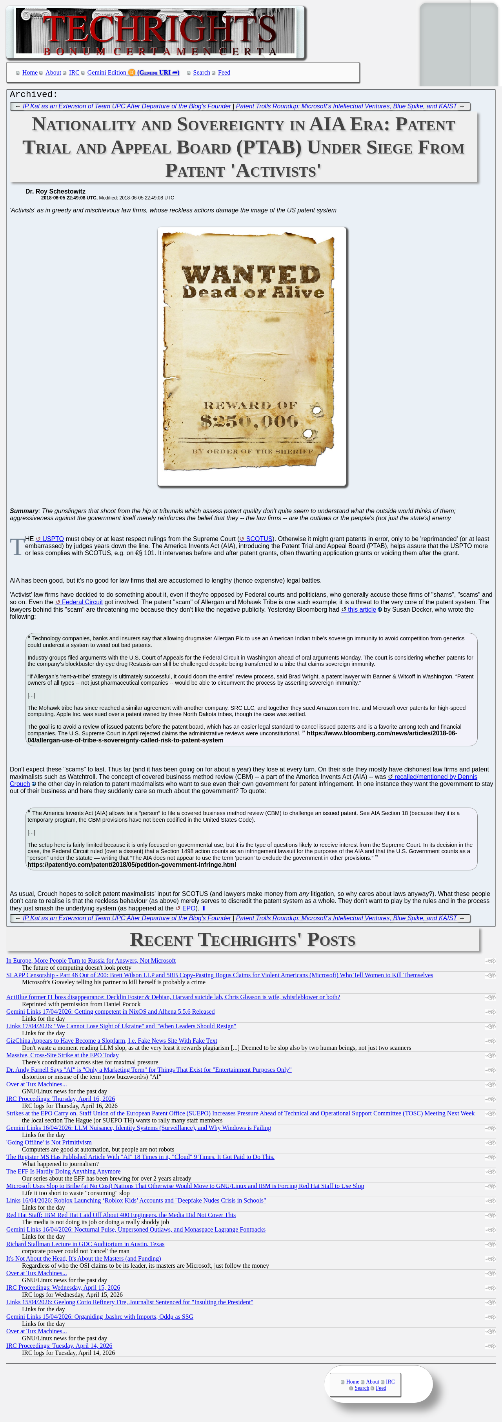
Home (30, 72)
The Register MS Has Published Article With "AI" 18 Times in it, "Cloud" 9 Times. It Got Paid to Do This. (140, 1158)
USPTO (53, 540)
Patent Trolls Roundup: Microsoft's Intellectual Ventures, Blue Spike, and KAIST (346, 108)
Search (202, 72)
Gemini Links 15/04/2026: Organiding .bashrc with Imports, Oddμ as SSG (99, 1318)
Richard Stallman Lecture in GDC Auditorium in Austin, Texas (85, 1246)
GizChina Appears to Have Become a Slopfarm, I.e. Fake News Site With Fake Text (111, 1042)
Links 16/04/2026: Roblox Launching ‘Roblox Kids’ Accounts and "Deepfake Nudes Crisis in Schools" (136, 1202)
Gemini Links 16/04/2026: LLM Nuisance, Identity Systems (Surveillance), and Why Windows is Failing (138, 1129)
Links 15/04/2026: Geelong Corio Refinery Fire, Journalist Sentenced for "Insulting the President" (129, 1304)
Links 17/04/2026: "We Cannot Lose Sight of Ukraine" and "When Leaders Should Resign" (121, 1028)
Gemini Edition (106, 72)
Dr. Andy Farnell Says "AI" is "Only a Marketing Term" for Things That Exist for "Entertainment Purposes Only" (149, 1071)
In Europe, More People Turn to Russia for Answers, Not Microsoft (91, 962)
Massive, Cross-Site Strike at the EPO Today (62, 1057)
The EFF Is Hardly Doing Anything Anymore (63, 1173)
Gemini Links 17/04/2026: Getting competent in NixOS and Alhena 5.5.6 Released (110, 1013)
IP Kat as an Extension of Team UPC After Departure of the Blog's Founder (127, 108)
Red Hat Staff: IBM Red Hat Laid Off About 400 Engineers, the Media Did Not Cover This (121, 1217)
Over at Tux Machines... (36, 1086)
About (53, 72)
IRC (74, 72)
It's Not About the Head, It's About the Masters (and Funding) (83, 1260)
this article (362, 611)
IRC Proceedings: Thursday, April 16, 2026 (60, 1100)
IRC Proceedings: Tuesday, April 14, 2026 (59, 1347)
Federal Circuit (82, 604)
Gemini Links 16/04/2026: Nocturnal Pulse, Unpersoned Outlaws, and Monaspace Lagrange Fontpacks (136, 1231)
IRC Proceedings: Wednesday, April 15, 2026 (63, 1289)
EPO (189, 910)
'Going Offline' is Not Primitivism (49, 1144)
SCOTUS (259, 540)
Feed (224, 72)
